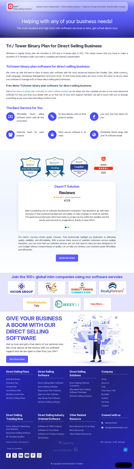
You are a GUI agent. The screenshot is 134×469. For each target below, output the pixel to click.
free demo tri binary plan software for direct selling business (40, 91)
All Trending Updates (15, 437)
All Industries (43, 438)
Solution (39, 7)
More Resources (77, 430)
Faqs (103, 387)
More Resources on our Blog (82, 426)
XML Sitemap (105, 442)
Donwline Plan (12, 383)
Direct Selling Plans (52, 7)
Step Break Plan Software (49, 398)
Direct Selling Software (72, 7)
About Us (105, 383)
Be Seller (114, 7)
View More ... (97, 304)
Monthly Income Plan (15, 394)
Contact (122, 7)
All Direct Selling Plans (15, 398)
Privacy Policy (12, 442)
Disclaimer (23, 442)
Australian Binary (13, 379)
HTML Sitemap (119, 442)
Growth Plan (11, 387)
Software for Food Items (48, 430)
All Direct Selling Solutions (81, 396)
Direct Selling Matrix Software (50, 383)
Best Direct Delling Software (18, 433)
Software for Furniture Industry (51, 434)
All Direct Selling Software (49, 402)
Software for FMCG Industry (50, 426)
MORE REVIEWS (67, 258)
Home (104, 379)
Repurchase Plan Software (49, 390)
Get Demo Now (17, 359)
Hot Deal (105, 402)
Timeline (105, 406)
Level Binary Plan (13, 390)
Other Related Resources (80, 434)
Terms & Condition (14, 448)
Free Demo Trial (103, 7)
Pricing (93, 7)
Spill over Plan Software (48, 394)
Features (86, 7)
